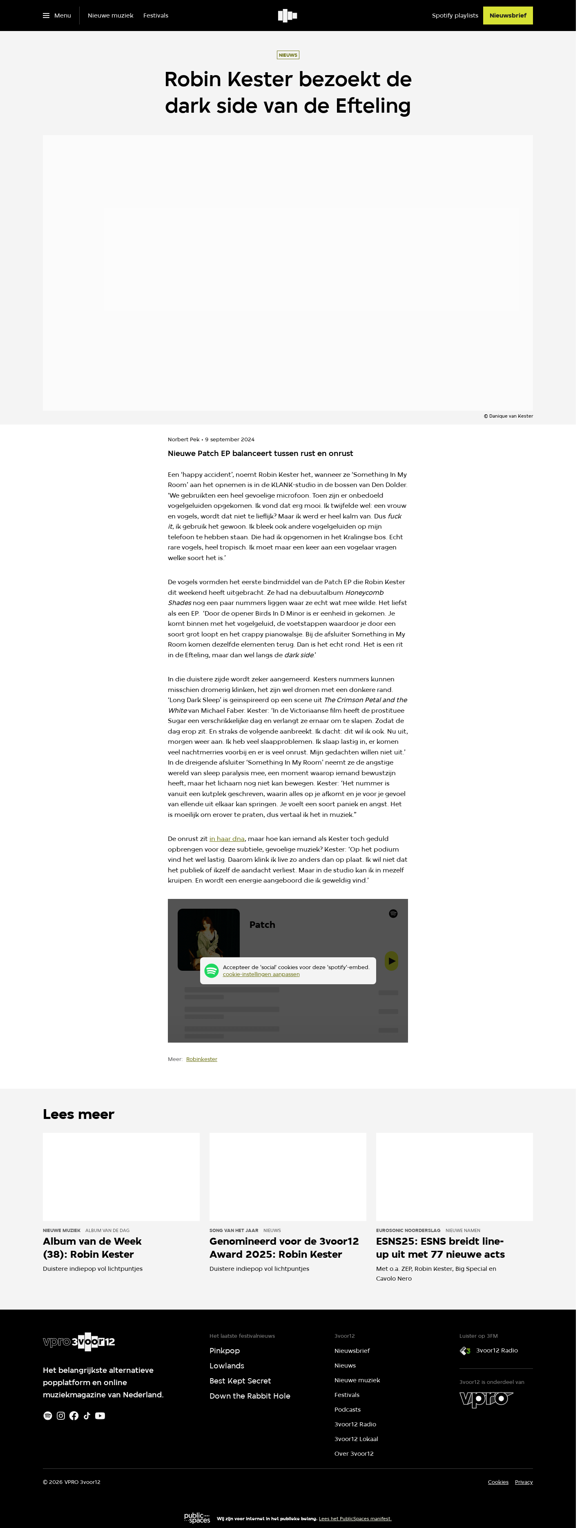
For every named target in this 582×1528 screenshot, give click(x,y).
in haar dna (227, 839)
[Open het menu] (57, 15)
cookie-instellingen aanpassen (261, 974)
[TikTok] (87, 1416)
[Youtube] (100, 1416)
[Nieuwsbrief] (508, 15)
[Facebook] (74, 1416)
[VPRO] (486, 1400)
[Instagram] (61, 1416)
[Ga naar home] (288, 15)
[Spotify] (48, 1416)
